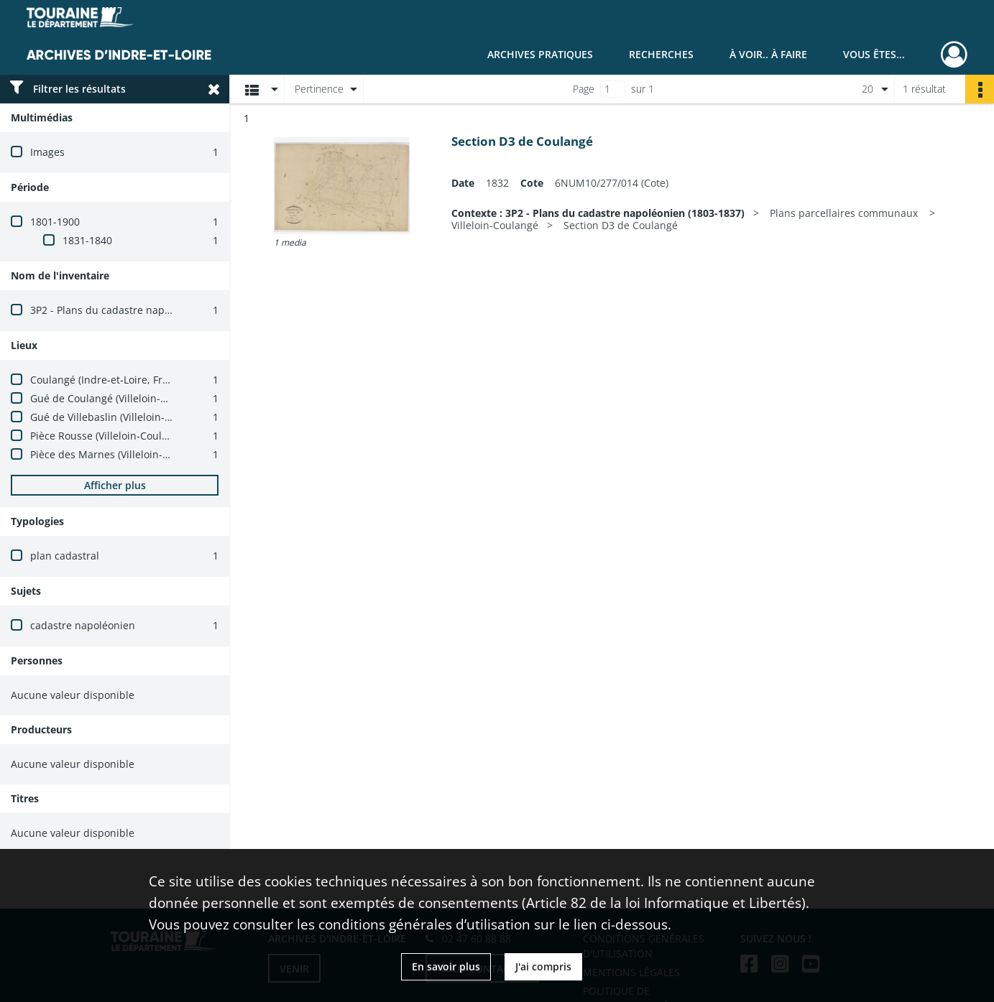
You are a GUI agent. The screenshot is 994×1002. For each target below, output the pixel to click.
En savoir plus (446, 966)
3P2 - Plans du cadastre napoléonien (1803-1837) (147, 310)
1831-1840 (87, 240)
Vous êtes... (874, 54)
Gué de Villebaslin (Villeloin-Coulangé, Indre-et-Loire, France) (176, 417)
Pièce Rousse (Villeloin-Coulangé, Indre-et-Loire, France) (164, 435)
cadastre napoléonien (82, 625)
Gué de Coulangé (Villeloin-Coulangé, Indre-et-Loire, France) (174, 398)
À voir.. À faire (768, 54)
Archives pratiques (540, 54)
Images (47, 152)
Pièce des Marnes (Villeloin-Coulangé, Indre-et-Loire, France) (175, 454)
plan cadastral (64, 555)
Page (583, 89)
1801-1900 (55, 221)
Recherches (661, 54)
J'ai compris (543, 966)
